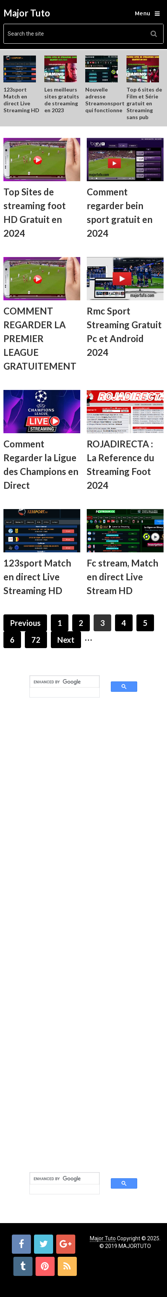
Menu (142, 13)
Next (66, 639)
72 (36, 639)
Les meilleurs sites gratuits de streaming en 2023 (61, 99)
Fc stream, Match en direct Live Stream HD (122, 576)
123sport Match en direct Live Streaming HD (21, 99)
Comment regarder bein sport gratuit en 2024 (119, 212)
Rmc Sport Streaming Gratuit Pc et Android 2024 (124, 331)
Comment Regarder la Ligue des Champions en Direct (40, 464)
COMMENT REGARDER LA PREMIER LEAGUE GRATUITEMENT (39, 338)
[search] (58, 681)
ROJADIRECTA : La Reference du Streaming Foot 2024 (120, 464)
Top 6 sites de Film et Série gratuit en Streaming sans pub (144, 103)
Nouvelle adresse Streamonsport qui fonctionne (105, 99)
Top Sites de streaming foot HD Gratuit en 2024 (34, 212)
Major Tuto (26, 13)
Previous (25, 622)
